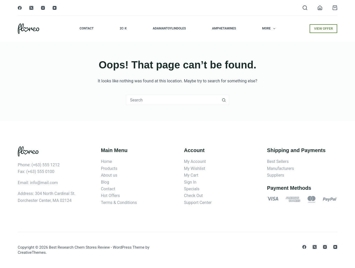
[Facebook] (20, 8)
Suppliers (275, 175)
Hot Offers (110, 195)
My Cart (191, 175)
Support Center (198, 202)
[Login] (320, 7)
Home (106, 161)
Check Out (193, 195)
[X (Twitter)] (31, 8)
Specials (191, 188)
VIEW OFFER (323, 28)
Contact (87, 28)
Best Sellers (278, 161)
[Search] (305, 7)
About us (109, 175)
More (270, 29)
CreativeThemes (32, 252)
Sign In (190, 182)
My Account (195, 161)
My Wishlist (194, 168)
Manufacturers (280, 168)
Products (109, 168)
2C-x (123, 28)
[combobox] (172, 100)
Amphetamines (224, 28)
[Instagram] (43, 8)
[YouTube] (55, 8)
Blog (105, 182)
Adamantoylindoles (169, 28)
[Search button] (224, 100)
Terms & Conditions (119, 202)
